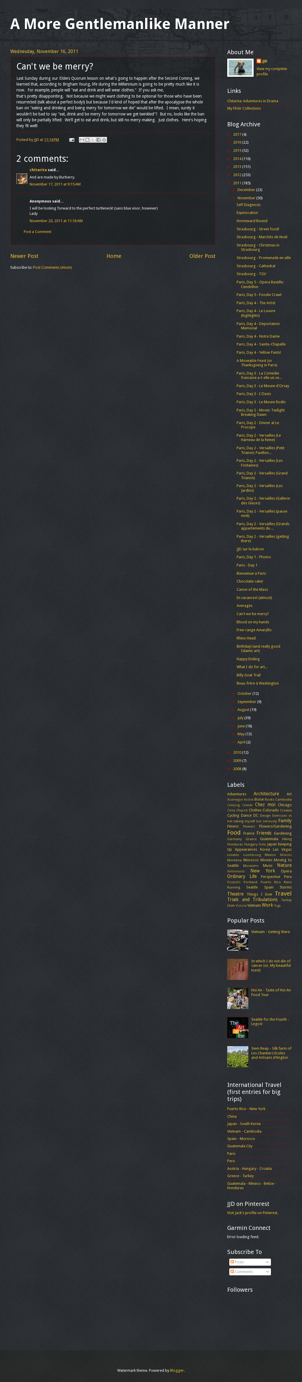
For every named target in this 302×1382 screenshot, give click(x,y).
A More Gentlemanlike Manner (120, 24)
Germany (234, 839)
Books (269, 799)
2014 (237, 158)
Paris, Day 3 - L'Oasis (254, 394)
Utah (231, 905)
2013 (237, 166)
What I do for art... (252, 667)
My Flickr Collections (244, 108)
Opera (286, 871)
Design (265, 815)
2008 (237, 769)
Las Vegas (282, 849)
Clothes (255, 810)
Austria (249, 799)
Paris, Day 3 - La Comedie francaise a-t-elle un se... (259, 375)
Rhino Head (246, 638)
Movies (266, 860)
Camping (233, 805)
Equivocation (247, 212)
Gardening (283, 833)
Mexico (270, 855)
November (246, 198)
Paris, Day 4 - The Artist (256, 303)
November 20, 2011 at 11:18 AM (56, 221)
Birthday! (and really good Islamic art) (258, 648)
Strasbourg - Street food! (258, 229)
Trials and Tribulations (252, 899)
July (240, 718)
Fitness (233, 826)
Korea (265, 849)
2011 (237, 183)
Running (233, 887)
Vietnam (254, 905)
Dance (246, 815)
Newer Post (24, 256)
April (241, 742)
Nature (284, 865)
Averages (244, 605)
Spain (269, 887)
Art (289, 794)
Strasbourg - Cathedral (256, 266)
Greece (251, 839)
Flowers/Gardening (275, 826)
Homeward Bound (252, 221)
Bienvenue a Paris (251, 573)
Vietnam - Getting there (270, 932)
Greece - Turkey (240, 1176)
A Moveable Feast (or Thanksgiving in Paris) (257, 362)
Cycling (233, 815)
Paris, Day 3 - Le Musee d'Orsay (263, 386)
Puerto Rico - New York (246, 1109)
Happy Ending (248, 659)
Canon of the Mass (252, 589)
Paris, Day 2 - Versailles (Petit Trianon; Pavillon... (260, 450)
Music (268, 865)
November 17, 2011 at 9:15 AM (55, 184)
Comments (241, 1271)
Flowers (249, 826)
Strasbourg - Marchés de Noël (262, 237)
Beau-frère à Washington (258, 683)
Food (234, 832)
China (231, 810)
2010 (237, 752)
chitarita (38, 170)
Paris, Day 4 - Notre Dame (258, 336)
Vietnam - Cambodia (244, 1131)
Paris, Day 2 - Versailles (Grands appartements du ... (263, 526)
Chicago (285, 805)
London (233, 855)
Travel (283, 893)
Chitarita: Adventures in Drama (252, 101)
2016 (237, 142)
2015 (237, 150)
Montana (234, 860)
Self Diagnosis (249, 204)
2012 (237, 175)
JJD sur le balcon (250, 549)
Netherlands (236, 871)
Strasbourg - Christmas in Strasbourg (258, 247)
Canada (247, 805)
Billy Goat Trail (249, 675)
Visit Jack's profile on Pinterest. (252, 1213)
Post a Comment (37, 231)
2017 (237, 134)
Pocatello (234, 882)
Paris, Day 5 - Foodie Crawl (259, 294)
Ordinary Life (242, 876)
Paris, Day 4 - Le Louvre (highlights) (256, 313)
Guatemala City (239, 1146)
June (241, 726)
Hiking (287, 839)
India (262, 844)
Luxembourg (252, 855)
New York (262, 871)
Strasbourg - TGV (251, 274)
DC (255, 815)
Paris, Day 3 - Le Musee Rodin (261, 402)
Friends (264, 833)
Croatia (286, 810)
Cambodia (283, 799)
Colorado (271, 810)
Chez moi (265, 804)
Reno (288, 882)
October (244, 693)
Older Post (202, 256)
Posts (237, 1262)
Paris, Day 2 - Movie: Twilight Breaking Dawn (261, 412)
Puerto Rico (271, 882)
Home (113, 256)
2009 (237, 760)
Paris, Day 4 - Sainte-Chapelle (261, 344)
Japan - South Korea (244, 1123)
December (246, 190)
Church (242, 810)
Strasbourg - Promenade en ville (264, 258)
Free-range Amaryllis (254, 630)
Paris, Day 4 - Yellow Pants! (259, 352)
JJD (264, 61)
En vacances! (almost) (254, 597)
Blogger (177, 1370)
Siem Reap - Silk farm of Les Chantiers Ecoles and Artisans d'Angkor (271, 1053)
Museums (251, 866)
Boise (259, 799)
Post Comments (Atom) (52, 267)
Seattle (252, 887)
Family (285, 820)
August (243, 709)
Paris (231, 1153)
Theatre (235, 894)
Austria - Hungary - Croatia (249, 1168)
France (249, 833)
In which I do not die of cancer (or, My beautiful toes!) (271, 965)
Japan (272, 844)
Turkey (286, 900)
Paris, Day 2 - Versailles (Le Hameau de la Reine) (259, 437)
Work (267, 905)
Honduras (235, 844)
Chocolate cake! (250, 581)
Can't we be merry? (253, 614)
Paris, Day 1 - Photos (254, 557)
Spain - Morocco (241, 1138)
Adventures (236, 794)
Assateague (235, 799)
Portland (250, 882)
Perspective (270, 876)
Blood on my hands (253, 622)
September (247, 701)
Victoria (241, 905)
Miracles (286, 855)
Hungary (251, 844)
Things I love (259, 894)
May (241, 734)
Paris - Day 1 (247, 565)
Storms (286, 887)
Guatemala (269, 839)
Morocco (251, 860)
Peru (288, 876)
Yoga (277, 905)
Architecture (266, 793)
